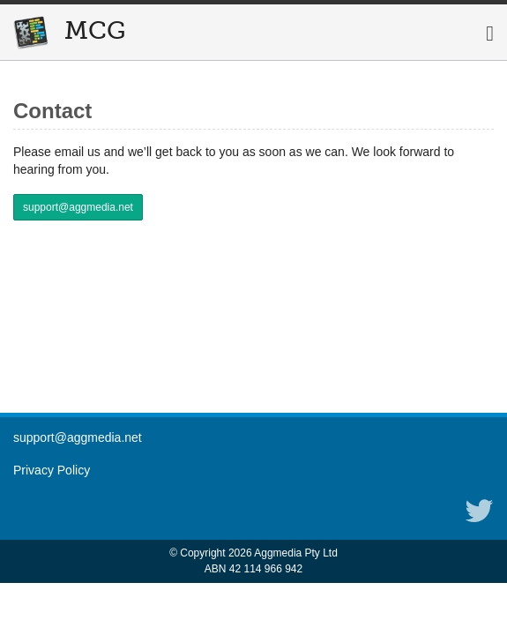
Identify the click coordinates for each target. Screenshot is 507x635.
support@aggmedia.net (78, 207)
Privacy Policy (51, 470)
